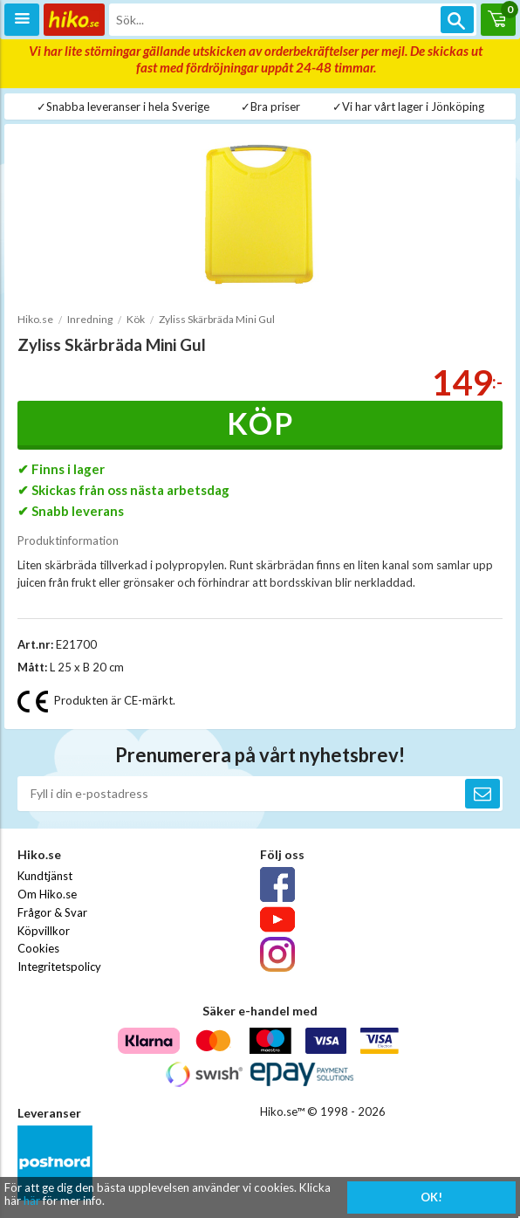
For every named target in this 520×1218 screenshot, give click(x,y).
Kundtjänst (44, 876)
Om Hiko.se (47, 894)
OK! (431, 1197)
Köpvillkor (43, 931)
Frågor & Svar (52, 912)
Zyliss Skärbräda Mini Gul (217, 319)
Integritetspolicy (59, 967)
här (32, 1201)
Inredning (90, 319)
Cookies (38, 948)
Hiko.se (35, 319)
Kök (136, 319)
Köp (260, 423)
